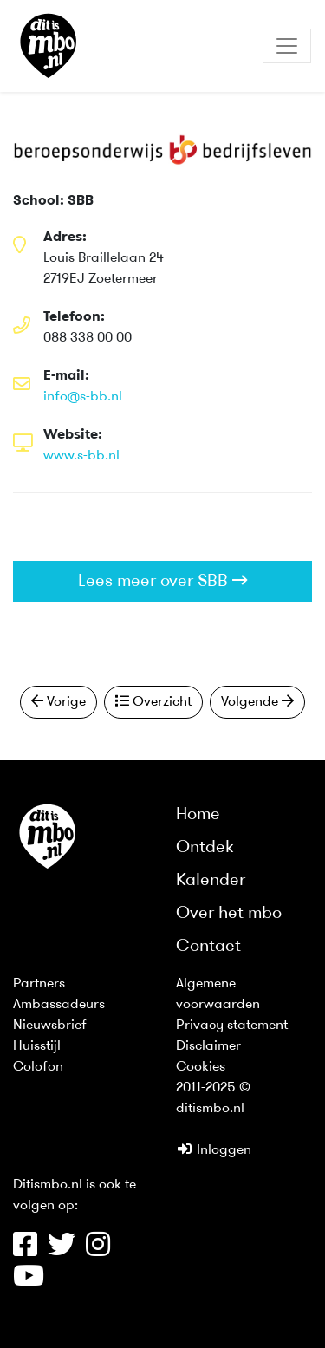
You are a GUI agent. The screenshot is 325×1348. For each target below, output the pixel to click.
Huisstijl (37, 1046)
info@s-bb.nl (82, 397)
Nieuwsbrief (50, 1025)
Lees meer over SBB (163, 580)
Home (198, 815)
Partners (39, 984)
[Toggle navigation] (287, 46)
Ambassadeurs (59, 1005)
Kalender (210, 880)
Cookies (200, 1067)
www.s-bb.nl (81, 456)
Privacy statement (232, 1025)
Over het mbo (229, 913)
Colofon (38, 1067)
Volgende (257, 701)
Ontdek (205, 847)
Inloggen (213, 1150)
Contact (208, 946)
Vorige (58, 701)
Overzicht (153, 701)
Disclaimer (208, 1046)
